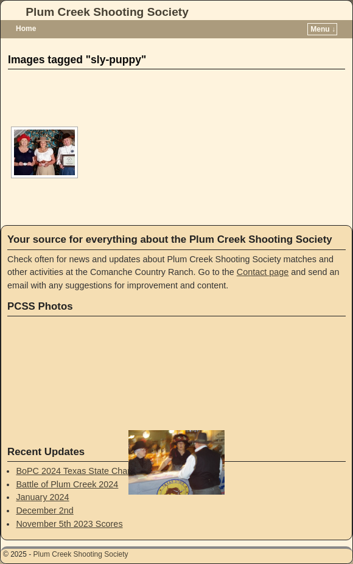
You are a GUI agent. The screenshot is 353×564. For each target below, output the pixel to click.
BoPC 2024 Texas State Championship (91, 471)
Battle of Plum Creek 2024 (67, 484)
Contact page (263, 272)
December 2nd (44, 510)
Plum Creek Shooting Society (107, 11)
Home (26, 28)
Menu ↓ (322, 29)
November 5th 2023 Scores (69, 524)
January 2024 (42, 497)
